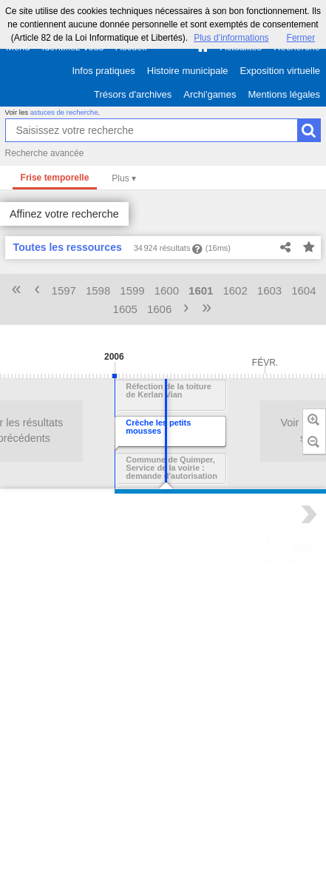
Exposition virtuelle (280, 70)
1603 (269, 290)
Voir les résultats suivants (188, 431)
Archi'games (209, 94)
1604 (303, 290)
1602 (235, 290)
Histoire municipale (187, 70)
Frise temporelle (55, 177)
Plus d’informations (231, 38)
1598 (98, 290)
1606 (159, 309)
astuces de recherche (64, 112)
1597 (64, 290)
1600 (166, 290)
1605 (125, 309)
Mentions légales (284, 94)
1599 (132, 290)
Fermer (301, 38)
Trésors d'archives (133, 94)
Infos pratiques (103, 70)
